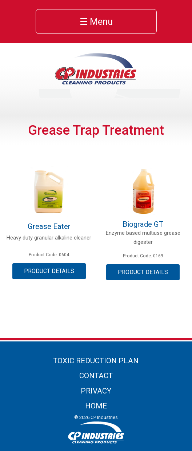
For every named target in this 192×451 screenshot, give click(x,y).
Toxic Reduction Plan (96, 360)
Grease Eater (49, 226)
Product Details (49, 271)
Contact (96, 375)
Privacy (96, 391)
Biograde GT (143, 224)
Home (96, 405)
